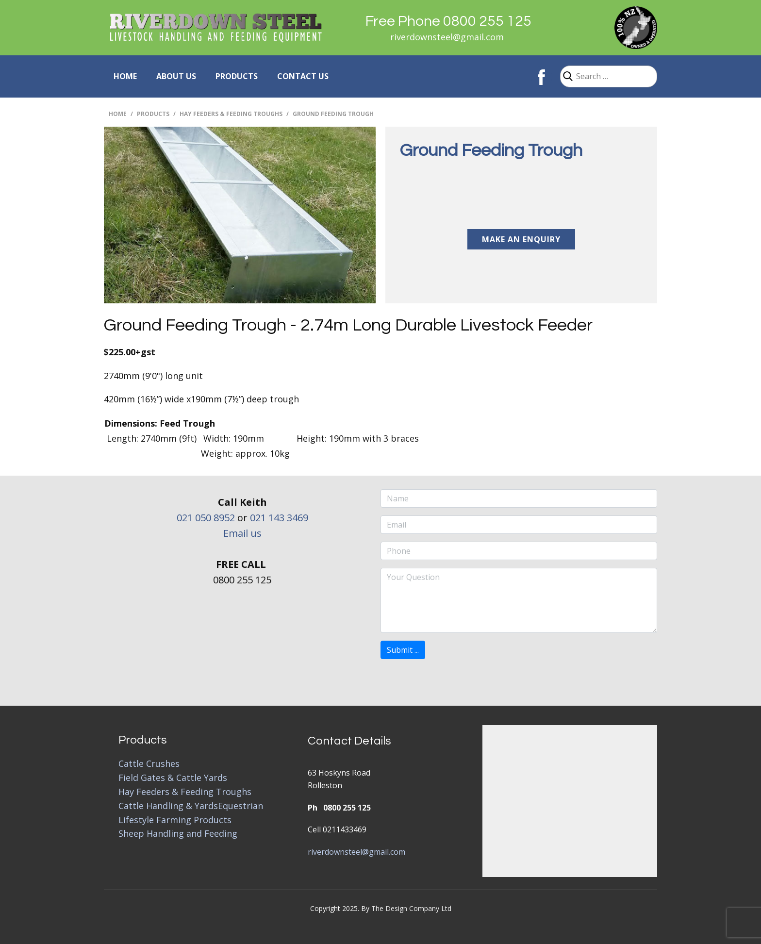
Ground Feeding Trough (491, 150)
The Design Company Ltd (411, 908)
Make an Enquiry (521, 239)
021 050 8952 (206, 517)
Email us (242, 533)
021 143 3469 (279, 517)
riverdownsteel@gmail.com (447, 37)
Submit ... (403, 650)
